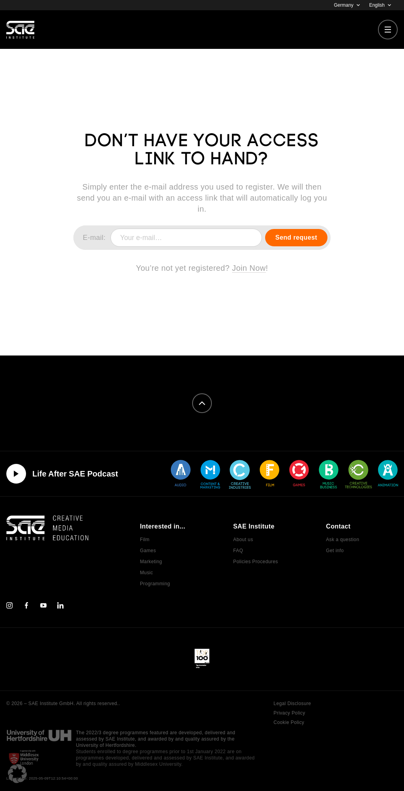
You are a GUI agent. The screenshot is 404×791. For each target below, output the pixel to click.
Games (148, 550)
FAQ (238, 550)
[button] (17, 773)
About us (243, 539)
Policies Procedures (255, 561)
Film (145, 539)
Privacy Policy (289, 713)
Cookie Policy (288, 722)
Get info (335, 550)
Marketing (151, 561)
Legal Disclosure (292, 703)
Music (146, 572)
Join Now (249, 268)
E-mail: (94, 238)
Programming (155, 583)
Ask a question (342, 539)
